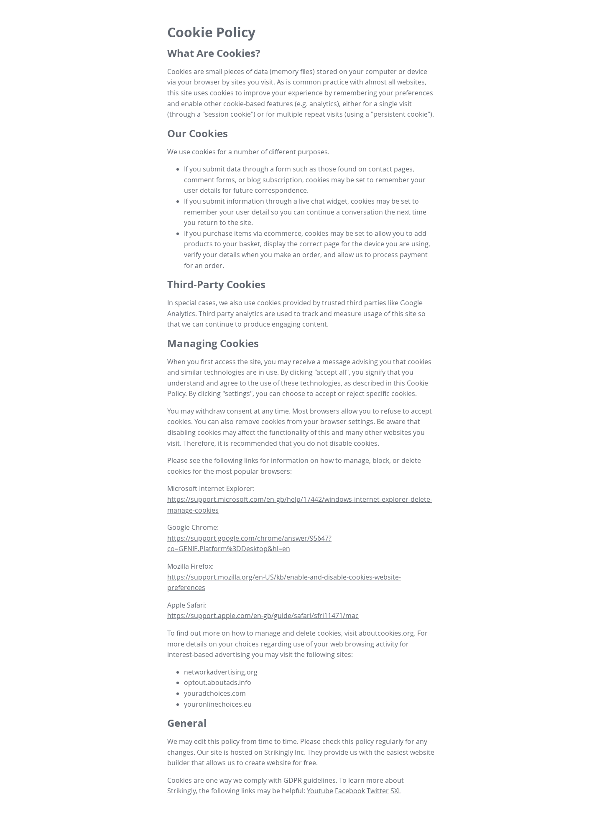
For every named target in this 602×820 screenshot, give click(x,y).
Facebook (350, 790)
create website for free (280, 762)
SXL (395, 790)
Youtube (320, 790)
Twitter (378, 790)
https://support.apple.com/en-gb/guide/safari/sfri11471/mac (263, 615)
